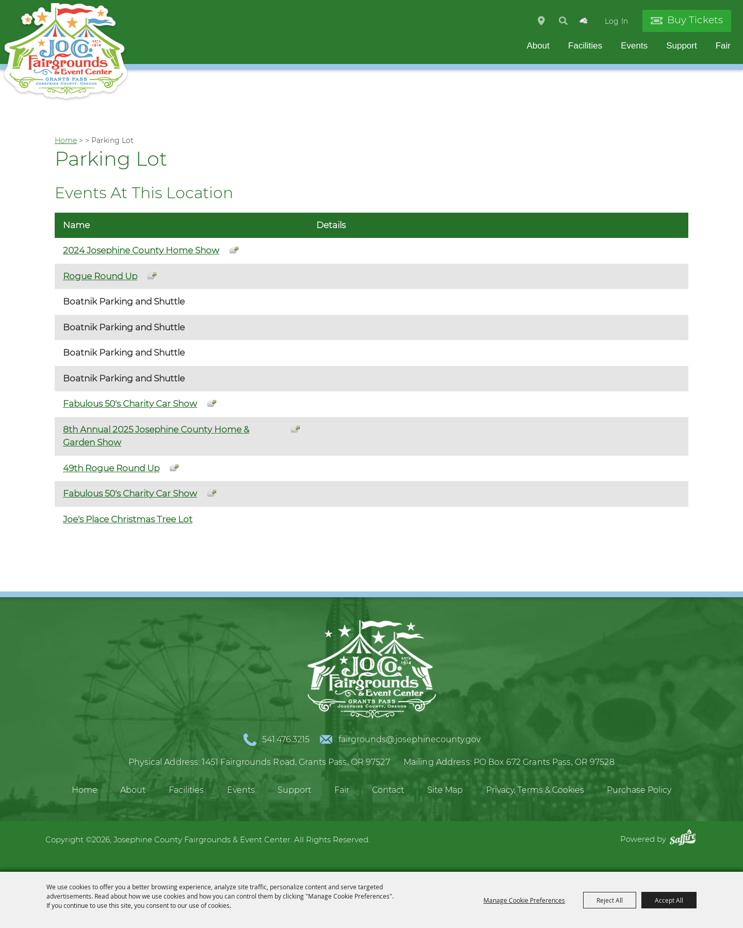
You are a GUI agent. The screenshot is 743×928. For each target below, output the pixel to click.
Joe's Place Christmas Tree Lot (127, 519)
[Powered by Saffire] (685, 839)
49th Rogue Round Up (111, 468)
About (538, 46)
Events (634, 46)
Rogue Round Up (100, 276)
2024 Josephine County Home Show (141, 250)
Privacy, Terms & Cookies (535, 790)
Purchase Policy (639, 790)
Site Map (445, 790)
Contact (388, 790)
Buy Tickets (695, 20)
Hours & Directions (541, 20)
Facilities (585, 46)
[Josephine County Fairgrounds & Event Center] (66, 52)
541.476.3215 (286, 739)
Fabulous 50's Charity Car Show (130, 403)
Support (681, 46)
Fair (723, 46)
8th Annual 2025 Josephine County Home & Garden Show (156, 436)
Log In (616, 21)
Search (563, 20)
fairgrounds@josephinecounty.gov (409, 739)
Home (66, 140)
